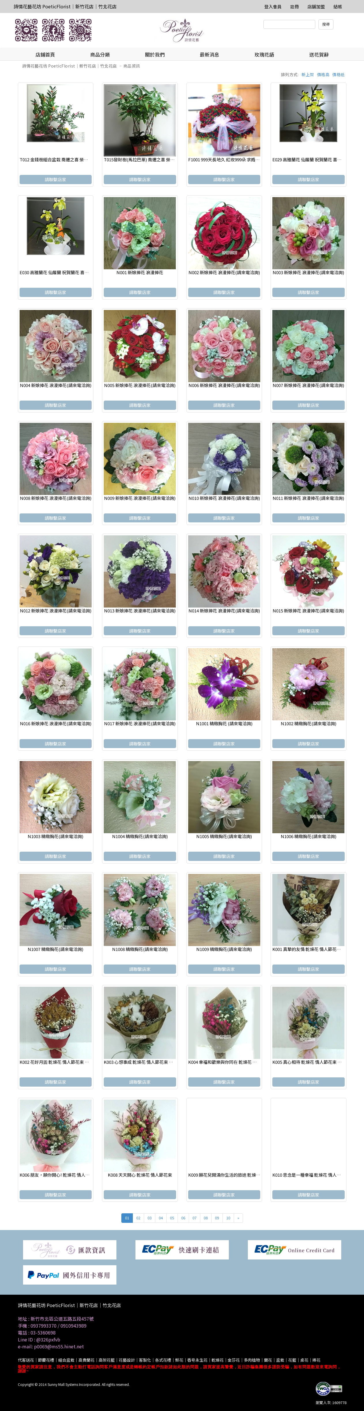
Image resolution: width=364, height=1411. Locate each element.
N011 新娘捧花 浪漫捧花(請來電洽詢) (308, 498)
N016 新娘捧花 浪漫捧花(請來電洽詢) (55, 723)
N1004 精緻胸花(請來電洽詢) (140, 836)
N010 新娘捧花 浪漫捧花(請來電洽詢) (224, 498)
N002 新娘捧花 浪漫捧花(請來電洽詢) (224, 272)
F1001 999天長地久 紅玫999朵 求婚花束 (226, 159)
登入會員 (273, 6)
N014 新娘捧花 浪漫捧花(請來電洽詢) (224, 611)
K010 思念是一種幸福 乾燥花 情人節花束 (311, 1175)
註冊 (294, 6)
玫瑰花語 (264, 54)
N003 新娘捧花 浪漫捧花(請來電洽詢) (308, 272)
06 (183, 1218)
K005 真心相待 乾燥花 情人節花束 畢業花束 (313, 1062)
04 (161, 1218)
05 (172, 1218)
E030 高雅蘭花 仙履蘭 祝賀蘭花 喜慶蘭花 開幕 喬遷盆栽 (72, 272)
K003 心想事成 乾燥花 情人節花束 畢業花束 (145, 1062)
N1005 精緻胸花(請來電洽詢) (224, 836)
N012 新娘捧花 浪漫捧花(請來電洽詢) (55, 611)
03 (150, 1218)
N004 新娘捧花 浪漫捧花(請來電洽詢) (55, 385)
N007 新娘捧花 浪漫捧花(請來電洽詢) (308, 385)
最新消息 (209, 54)
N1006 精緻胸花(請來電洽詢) (308, 836)
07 (195, 1218)
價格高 (323, 74)
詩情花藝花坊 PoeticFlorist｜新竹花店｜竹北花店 (65, 6)
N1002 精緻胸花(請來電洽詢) (308, 723)
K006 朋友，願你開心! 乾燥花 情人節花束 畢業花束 (68, 1175)
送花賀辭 (319, 54)
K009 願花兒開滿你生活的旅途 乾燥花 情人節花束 (235, 1175)
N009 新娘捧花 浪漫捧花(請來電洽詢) (140, 498)
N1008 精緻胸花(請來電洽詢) (140, 949)
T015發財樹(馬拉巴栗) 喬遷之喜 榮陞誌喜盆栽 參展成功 (157, 159)
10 (228, 1218)
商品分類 (100, 54)
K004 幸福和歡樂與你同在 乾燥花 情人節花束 (231, 1062)
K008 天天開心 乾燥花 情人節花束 (140, 1175)
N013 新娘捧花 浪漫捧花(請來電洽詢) (140, 611)
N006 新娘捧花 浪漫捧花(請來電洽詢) (224, 385)
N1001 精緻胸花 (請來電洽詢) (224, 723)
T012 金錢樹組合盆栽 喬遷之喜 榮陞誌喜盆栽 (62, 159)
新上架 (307, 74)
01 (127, 1218)
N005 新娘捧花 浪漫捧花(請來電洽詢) (140, 385)
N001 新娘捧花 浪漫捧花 (139, 272)
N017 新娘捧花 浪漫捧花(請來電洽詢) (140, 723)
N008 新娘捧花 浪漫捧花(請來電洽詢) (55, 498)
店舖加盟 (316, 6)
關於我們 (155, 54)
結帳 (337, 6)
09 (217, 1218)
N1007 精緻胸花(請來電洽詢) (55, 949)
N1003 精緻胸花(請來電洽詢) (55, 836)
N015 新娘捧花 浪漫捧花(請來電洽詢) (308, 611)
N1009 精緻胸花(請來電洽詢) (224, 949)
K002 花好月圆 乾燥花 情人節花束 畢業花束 (61, 1062)
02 (138, 1218)
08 (206, 1218)
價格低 (338, 74)
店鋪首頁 (45, 54)
